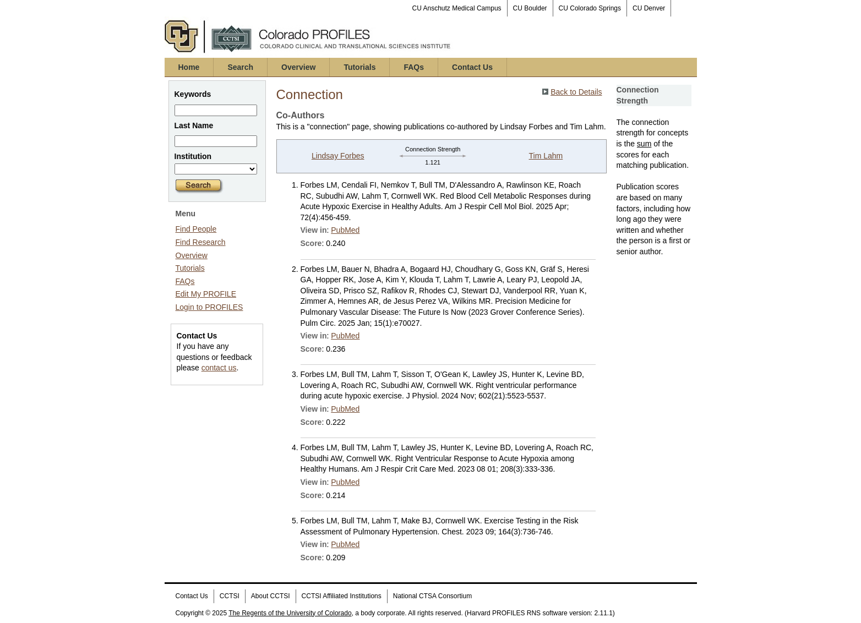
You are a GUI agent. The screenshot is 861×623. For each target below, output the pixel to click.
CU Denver (649, 8)
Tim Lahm (546, 155)
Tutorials (359, 67)
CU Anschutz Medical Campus (457, 8)
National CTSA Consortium (432, 596)
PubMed (345, 230)
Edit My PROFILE (206, 293)
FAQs (414, 67)
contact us (219, 367)
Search (240, 67)
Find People (196, 229)
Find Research (201, 242)
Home (189, 67)
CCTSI (229, 596)
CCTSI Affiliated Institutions (342, 596)
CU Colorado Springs (590, 8)
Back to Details (576, 92)
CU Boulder (530, 8)
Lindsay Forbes (338, 155)
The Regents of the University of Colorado (289, 613)
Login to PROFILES (209, 307)
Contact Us (472, 67)
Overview (298, 67)
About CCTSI (270, 596)
